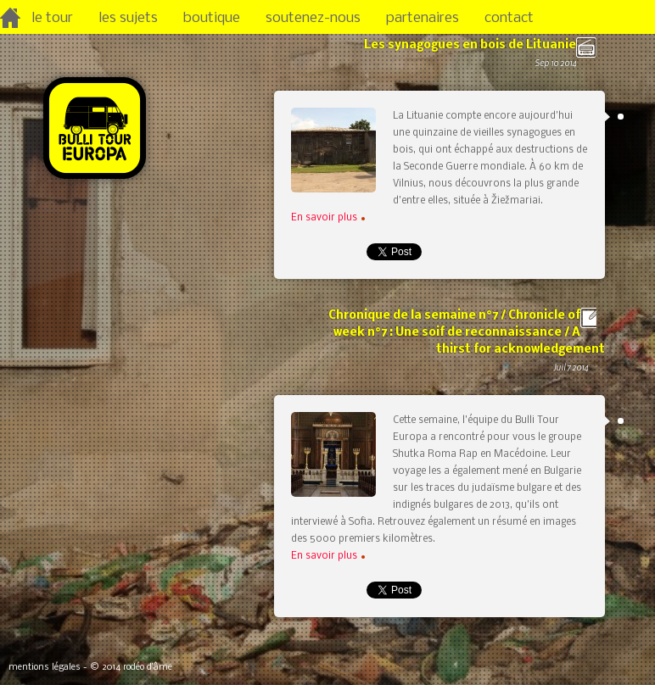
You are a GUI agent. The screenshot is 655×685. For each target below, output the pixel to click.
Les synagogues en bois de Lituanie (460, 63)
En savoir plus (328, 218)
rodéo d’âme (147, 667)
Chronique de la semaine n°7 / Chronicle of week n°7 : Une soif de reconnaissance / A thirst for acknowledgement (460, 351)
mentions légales (44, 667)
